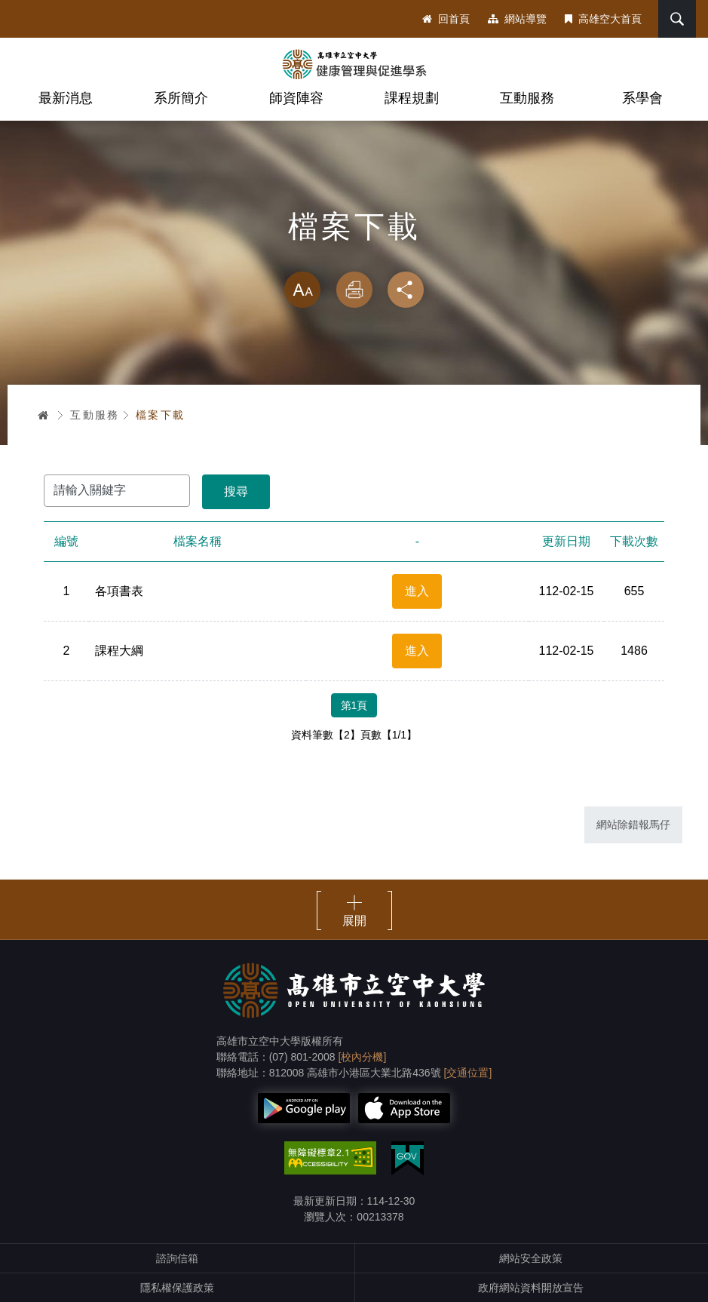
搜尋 (677, 19)
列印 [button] (354, 290)
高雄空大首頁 (603, 19)
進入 (417, 591)
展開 (354, 920)
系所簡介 (181, 98)
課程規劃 (412, 98)
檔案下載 (160, 415)
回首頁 (446, 19)
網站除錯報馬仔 (633, 824)
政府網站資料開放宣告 (531, 1288)
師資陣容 (296, 98)
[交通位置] (468, 1073)
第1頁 (354, 705)
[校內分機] (363, 1057)
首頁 (44, 415)
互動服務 (527, 98)
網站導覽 (517, 19)
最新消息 (65, 98)
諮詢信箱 (177, 1258)
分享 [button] (406, 290)
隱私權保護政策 (177, 1288)
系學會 (642, 98)
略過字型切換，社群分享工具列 (354, 256)
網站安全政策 (530, 1258)
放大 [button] (302, 290)
